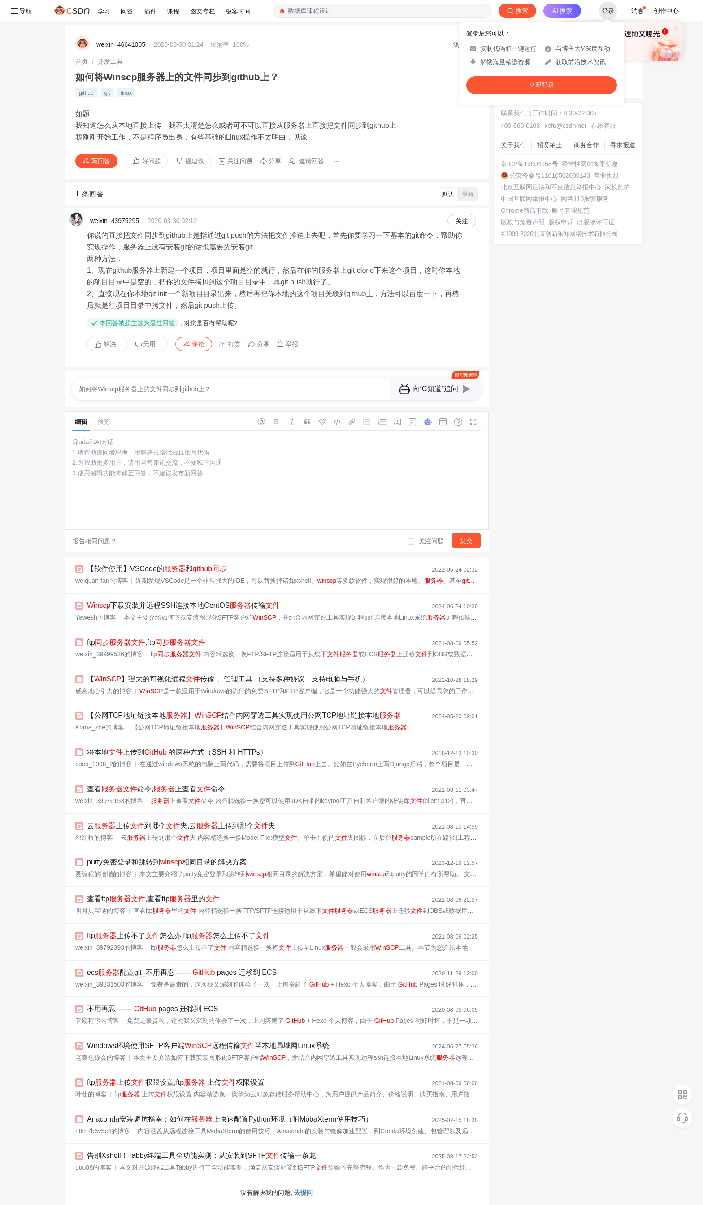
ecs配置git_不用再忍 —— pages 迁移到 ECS (182, 972)
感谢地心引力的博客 (103, 690)
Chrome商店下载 (524, 210)
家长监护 (617, 187)
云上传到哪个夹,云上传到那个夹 (181, 826)
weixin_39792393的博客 (109, 947)
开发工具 (110, 61)
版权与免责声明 (523, 222)
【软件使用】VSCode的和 (156, 568)
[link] (81, 61)
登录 (608, 10)
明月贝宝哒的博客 (100, 910)
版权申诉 (560, 222)
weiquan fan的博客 (101, 580)
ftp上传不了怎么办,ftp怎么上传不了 (178, 935)
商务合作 (586, 144)
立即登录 (541, 85)
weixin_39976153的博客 (109, 800)
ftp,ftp (146, 642)
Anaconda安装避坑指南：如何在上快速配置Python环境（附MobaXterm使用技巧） (230, 1119)
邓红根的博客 (94, 837)
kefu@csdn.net (565, 125)
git (107, 93)
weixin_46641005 (120, 44)
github (86, 93)
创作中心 (666, 10)
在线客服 (603, 125)
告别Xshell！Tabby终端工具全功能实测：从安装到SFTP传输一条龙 (201, 1155)
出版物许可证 (596, 222)
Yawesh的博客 (95, 617)
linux (126, 93)
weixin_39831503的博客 (109, 984)
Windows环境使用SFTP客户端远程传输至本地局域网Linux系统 (208, 1045)
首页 (81, 61)
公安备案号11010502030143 (550, 175)
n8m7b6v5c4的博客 (102, 1131)
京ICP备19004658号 (529, 163)
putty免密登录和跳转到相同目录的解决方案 (167, 862)
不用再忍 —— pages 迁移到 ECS (152, 1009)
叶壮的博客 (91, 1094)
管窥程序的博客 (97, 1020)
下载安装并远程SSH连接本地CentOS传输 (183, 605)
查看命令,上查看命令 (156, 789)
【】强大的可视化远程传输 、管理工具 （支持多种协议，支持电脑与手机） (228, 679)
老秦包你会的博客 (100, 1057)
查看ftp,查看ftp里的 (153, 899)
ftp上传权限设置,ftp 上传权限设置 (176, 1082)
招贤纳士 (549, 144)
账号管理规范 (571, 210)
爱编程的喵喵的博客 (103, 874)
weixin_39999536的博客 (109, 654)
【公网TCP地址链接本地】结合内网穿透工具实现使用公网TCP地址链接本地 (244, 715)
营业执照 (606, 175)
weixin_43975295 (114, 220)
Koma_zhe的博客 (99, 727)
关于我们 (513, 144)
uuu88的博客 (93, 1167)
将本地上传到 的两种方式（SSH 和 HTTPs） (177, 752)
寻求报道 (622, 144)
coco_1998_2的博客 (103, 764)
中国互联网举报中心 (529, 198)
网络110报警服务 (585, 198)
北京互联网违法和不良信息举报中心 (551, 187)
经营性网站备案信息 (590, 163)
